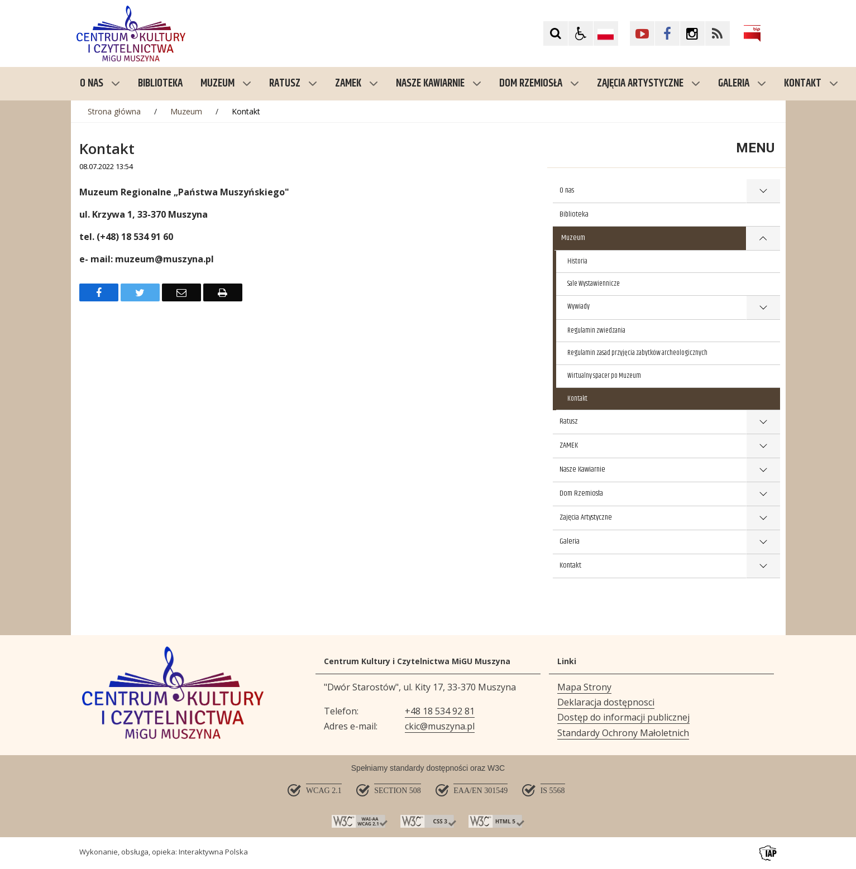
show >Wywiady (763, 308)
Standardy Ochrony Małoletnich (623, 733)
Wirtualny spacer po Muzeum (604, 375)
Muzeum (225, 83)
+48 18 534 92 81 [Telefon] (440, 711)
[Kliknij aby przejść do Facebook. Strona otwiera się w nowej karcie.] (667, 33)
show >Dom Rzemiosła (763, 494)
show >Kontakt (763, 566)
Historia (577, 261)
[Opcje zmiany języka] (606, 33)
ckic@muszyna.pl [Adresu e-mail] (440, 726)
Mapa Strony (584, 687)
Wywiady (578, 306)
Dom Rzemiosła (539, 83)
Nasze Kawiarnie (438, 83)
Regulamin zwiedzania (596, 330)
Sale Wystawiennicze (593, 283)
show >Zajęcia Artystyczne (763, 518)
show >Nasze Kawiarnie (763, 470)
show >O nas (763, 191)
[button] (580, 33)
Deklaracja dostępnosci (605, 702)
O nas (100, 83)
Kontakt (811, 83)
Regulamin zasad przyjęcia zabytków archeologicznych (637, 352)
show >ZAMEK (763, 446)
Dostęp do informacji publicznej (623, 717)
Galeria (742, 83)
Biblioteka (574, 214)
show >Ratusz (763, 422)
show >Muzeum (763, 239)
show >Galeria (763, 542)
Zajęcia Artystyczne (648, 83)
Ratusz (293, 83)
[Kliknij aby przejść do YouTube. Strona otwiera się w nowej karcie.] (642, 33)
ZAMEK (356, 83)
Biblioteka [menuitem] (160, 83)
